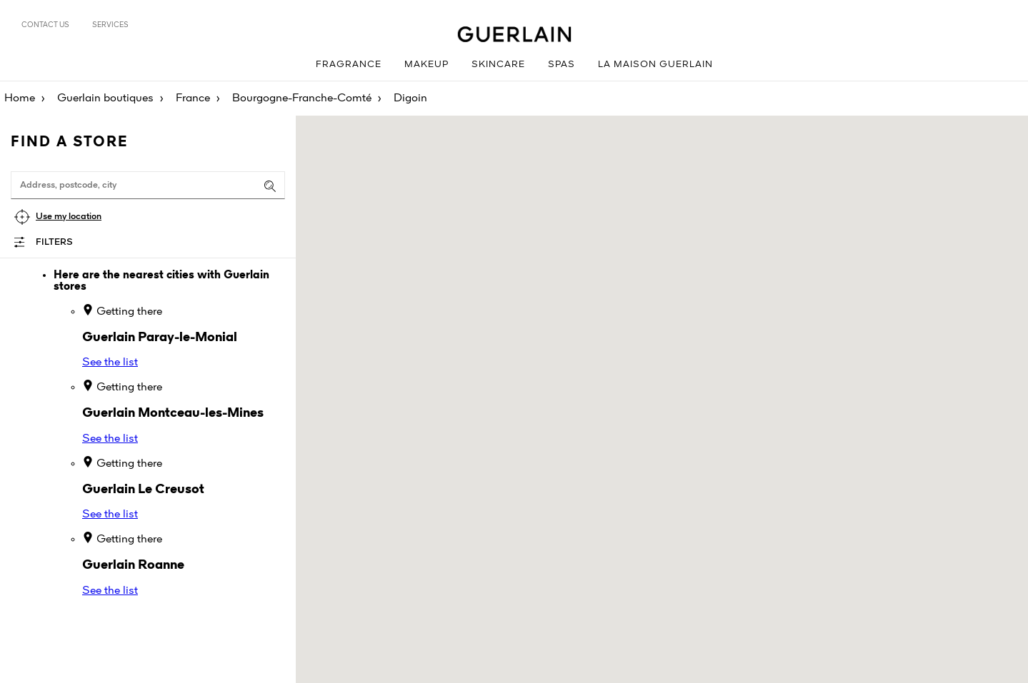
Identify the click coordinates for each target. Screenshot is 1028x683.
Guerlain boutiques (105, 98)
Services (110, 25)
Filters (54, 242)
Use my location (68, 216)
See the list (110, 362)
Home (19, 98)
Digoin (410, 98)
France (193, 98)
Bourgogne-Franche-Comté (301, 98)
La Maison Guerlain (655, 64)
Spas (561, 64)
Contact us (45, 25)
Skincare (498, 64)
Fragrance (348, 64)
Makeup (426, 64)
